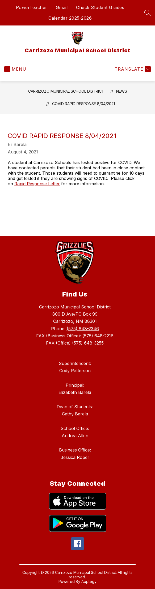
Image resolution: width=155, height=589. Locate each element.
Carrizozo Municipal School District (66, 91)
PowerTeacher (31, 7)
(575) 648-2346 (83, 328)
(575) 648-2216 (98, 335)
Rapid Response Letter (37, 183)
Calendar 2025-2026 (70, 18)
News (121, 91)
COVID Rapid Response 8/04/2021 (83, 103)
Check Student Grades (100, 7)
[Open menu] (15, 69)
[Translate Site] (132, 69)
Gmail (62, 7)
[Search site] (147, 13)
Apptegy (89, 581)
